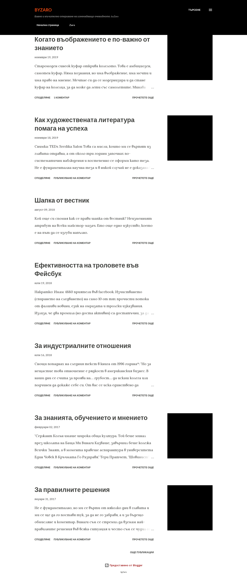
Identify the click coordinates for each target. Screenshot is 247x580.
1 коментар (61, 97)
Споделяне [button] (42, 97)
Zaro (70, 24)
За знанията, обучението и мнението (91, 417)
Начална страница (46, 24)
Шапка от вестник (62, 200)
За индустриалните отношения (83, 345)
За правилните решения (72, 489)
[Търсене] (194, 10)
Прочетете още (143, 97)
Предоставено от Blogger (123, 565)
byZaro (43, 9)
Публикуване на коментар (72, 177)
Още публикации (142, 552)
